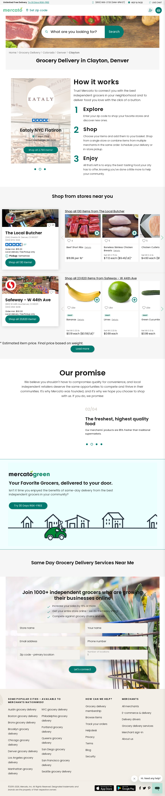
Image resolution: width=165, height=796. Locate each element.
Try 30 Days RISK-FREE (28, 505)
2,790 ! (41, 150)
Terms (89, 743)
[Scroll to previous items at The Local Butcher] (62, 238)
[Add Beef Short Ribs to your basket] (96, 233)
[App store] (104, 788)
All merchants (130, 706)
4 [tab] (101, 444)
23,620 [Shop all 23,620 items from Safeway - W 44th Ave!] (22, 319)
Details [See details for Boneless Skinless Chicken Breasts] (116, 250)
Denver (61, 52)
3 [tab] (45, 169)
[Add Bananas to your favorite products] (71, 307)
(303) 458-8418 (12, 307)
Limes (108, 319)
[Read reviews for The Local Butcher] (15, 245)
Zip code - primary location (37, 654)
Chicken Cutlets (151, 247)
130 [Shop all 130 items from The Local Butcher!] (20, 262)
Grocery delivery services (137, 726)
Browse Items (94, 717)
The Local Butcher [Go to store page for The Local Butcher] (23, 233)
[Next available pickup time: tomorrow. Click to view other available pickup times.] (18, 256)
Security (91, 756)
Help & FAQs (135, 2)
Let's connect (82, 669)
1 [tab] (35, 169)
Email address (28, 641)
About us (127, 739)
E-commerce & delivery (136, 713)
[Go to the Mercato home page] (12, 9)
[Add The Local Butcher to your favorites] (51, 225)
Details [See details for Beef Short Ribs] (88, 247)
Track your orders (96, 724)
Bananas (72, 319)
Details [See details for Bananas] (81, 319)
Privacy (90, 737)
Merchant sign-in (132, 732)
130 (95, 211)
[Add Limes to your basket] (134, 300)
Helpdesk (91, 730)
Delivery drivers (131, 719)
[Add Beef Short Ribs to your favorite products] (70, 241)
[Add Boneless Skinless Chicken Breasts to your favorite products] (107, 241)
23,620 (101, 278)
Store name (27, 628)
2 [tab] (40, 169)
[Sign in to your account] (150, 10)
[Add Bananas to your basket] (96, 300)
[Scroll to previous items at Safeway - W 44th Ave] (62, 309)
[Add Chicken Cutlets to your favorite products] (145, 241)
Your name (94, 628)
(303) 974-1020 (12, 240)
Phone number (97, 641)
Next (152, 426)
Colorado (49, 52)
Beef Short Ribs (76, 247)
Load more (82, 349)
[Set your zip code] (36, 10)
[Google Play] (126, 788)
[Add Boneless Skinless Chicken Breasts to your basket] (134, 233)
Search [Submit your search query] (114, 32)
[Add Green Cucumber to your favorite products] (146, 307)
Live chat (155, 2)
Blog (88, 750)
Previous (82, 426)
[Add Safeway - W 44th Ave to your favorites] (52, 292)
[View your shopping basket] (158, 10)
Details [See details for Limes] (115, 319)
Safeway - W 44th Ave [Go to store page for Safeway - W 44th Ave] (28, 300)
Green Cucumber (152, 319)
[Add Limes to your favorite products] (109, 307)
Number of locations (98, 651)
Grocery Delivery (29, 52)
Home (12, 52)
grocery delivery (22, 709)
